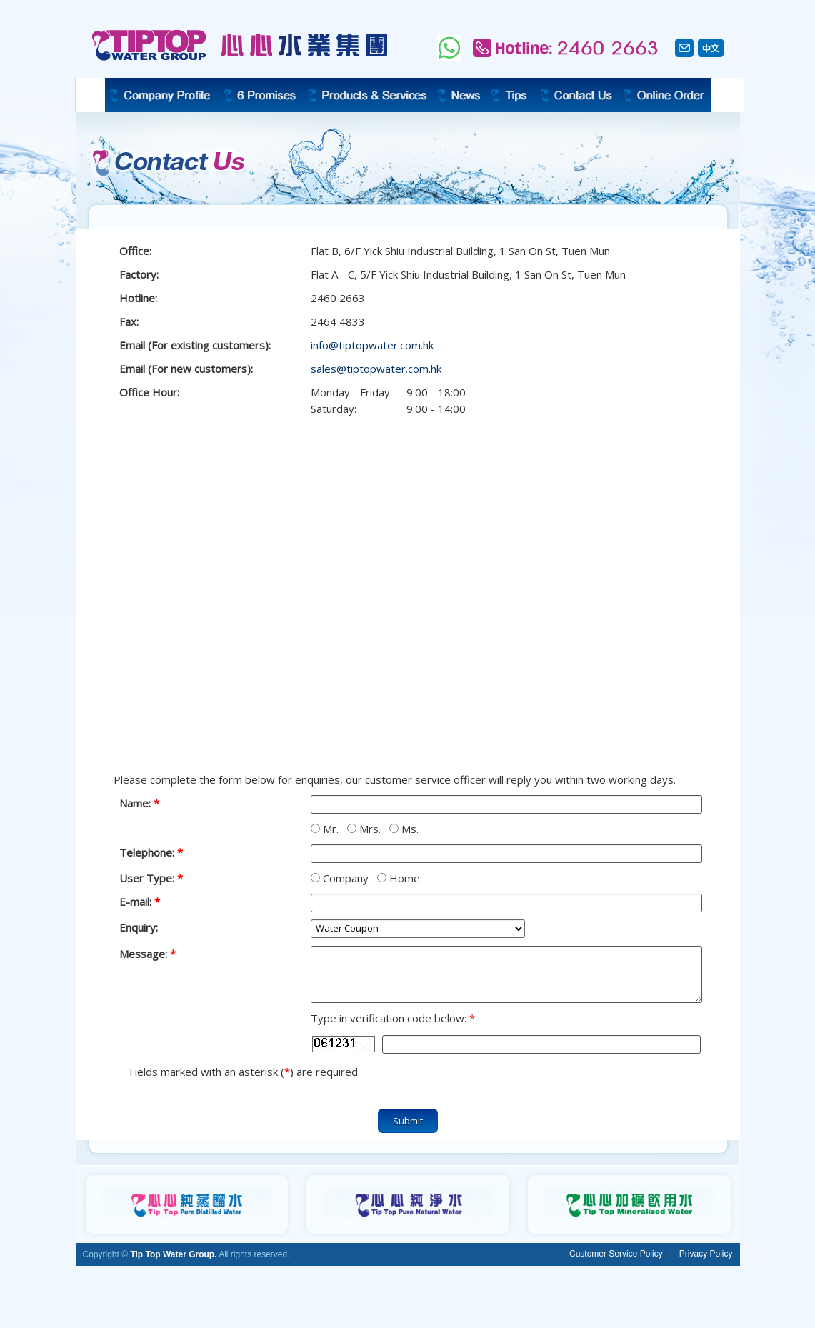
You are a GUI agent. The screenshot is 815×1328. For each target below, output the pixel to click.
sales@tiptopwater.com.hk (376, 368)
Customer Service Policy (616, 1254)
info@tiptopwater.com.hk (372, 345)
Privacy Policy (706, 1254)
